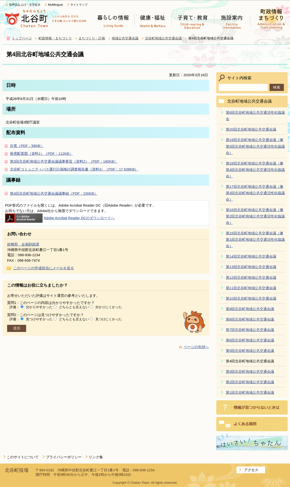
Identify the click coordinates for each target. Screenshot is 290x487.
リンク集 (96, 457)
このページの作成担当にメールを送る (43, 268)
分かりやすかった (39, 307)
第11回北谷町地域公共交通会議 (251, 288)
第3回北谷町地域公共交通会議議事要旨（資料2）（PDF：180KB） (63, 161)
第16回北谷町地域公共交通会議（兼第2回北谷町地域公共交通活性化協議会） (255, 216)
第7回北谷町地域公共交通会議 (250, 330)
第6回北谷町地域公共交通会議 (250, 340)
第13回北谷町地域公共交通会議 (251, 267)
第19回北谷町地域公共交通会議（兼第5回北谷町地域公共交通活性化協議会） (255, 146)
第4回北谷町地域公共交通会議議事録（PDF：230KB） (54, 193)
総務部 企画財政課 (23, 244)
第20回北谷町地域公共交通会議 (251, 129)
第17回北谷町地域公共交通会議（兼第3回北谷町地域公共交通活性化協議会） (255, 192)
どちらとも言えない (74, 307)
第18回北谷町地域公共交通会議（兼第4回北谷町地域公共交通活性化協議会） (255, 169)
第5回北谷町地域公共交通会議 (250, 351)
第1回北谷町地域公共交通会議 (250, 392)
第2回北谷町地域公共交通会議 (250, 382)
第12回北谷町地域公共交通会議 (251, 277)
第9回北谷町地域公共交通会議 (250, 309)
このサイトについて (23, 457)
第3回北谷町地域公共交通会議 (250, 371)
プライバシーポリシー (64, 457)
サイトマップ (78, 4)
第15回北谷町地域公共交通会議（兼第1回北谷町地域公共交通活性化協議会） (255, 239)
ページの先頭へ (196, 347)
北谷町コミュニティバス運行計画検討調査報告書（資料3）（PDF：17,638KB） (74, 169)
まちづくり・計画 (91, 38)
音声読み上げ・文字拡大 (24, 4)
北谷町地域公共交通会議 (163, 38)
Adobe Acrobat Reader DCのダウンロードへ (60, 218)
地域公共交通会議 (125, 38)
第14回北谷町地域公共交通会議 (251, 256)
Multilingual (55, 4)
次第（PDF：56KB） (27, 146)
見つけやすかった (39, 319)
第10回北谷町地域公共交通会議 (251, 298)
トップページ (22, 38)
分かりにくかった (108, 307)
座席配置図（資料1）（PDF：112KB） (41, 153)
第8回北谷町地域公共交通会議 (250, 319)
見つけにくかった (108, 319)
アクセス (251, 470)
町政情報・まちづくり (55, 38)
